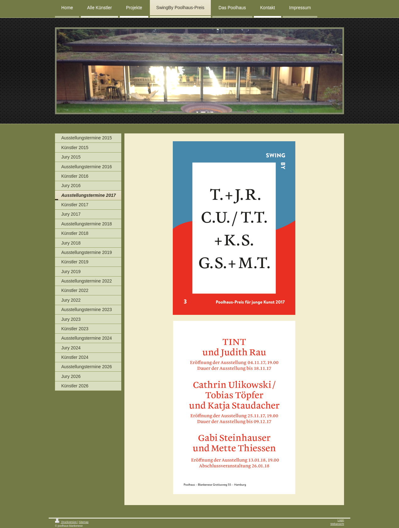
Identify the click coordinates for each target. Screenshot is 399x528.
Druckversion (66, 522)
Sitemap (84, 522)
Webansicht (337, 523)
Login (341, 520)
